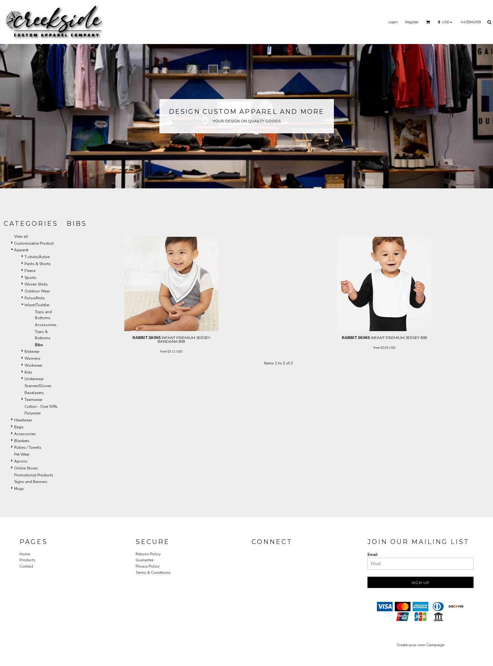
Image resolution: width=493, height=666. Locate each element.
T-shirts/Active (37, 256)
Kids (28, 372)
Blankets (21, 440)
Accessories (45, 324)
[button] (428, 22)
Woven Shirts (36, 284)
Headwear (23, 420)
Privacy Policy (147, 566)
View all (21, 236)
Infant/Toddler (37, 305)
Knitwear (32, 351)
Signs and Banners (30, 481)
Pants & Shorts (37, 263)
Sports (30, 277)
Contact (26, 566)
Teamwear (33, 399)
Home (24, 554)
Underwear (34, 378)
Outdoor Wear (37, 291)
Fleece (29, 270)
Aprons (21, 461)
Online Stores (26, 468)
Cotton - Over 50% (40, 406)
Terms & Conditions (153, 572)
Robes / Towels (27, 447)
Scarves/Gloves (37, 385)
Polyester (32, 413)
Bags (19, 427)
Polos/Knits (34, 298)
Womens (32, 358)
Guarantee (144, 560)
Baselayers (34, 392)
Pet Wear (21, 454)
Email (372, 554)
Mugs (19, 488)
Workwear (33, 365)
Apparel (21, 250)
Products (27, 560)
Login (393, 22)
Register (412, 22)
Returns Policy (148, 554)
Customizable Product (34, 243)
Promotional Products (33, 475)
